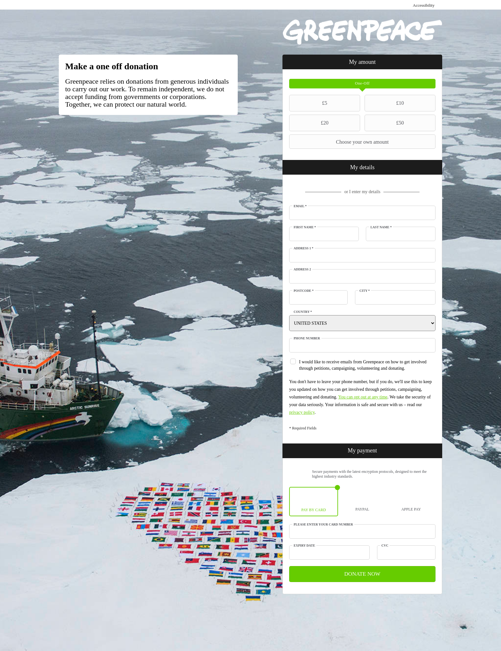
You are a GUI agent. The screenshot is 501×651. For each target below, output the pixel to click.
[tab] (362, 83)
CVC (385, 545)
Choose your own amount (340, 142)
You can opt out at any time (362, 397)
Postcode (304, 290)
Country (303, 312)
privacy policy (302, 412)
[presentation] (362, 83)
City (364, 290)
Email (300, 206)
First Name (305, 227)
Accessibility (424, 5)
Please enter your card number (323, 524)
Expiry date (304, 545)
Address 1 (303, 248)
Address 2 (302, 269)
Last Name (381, 227)
